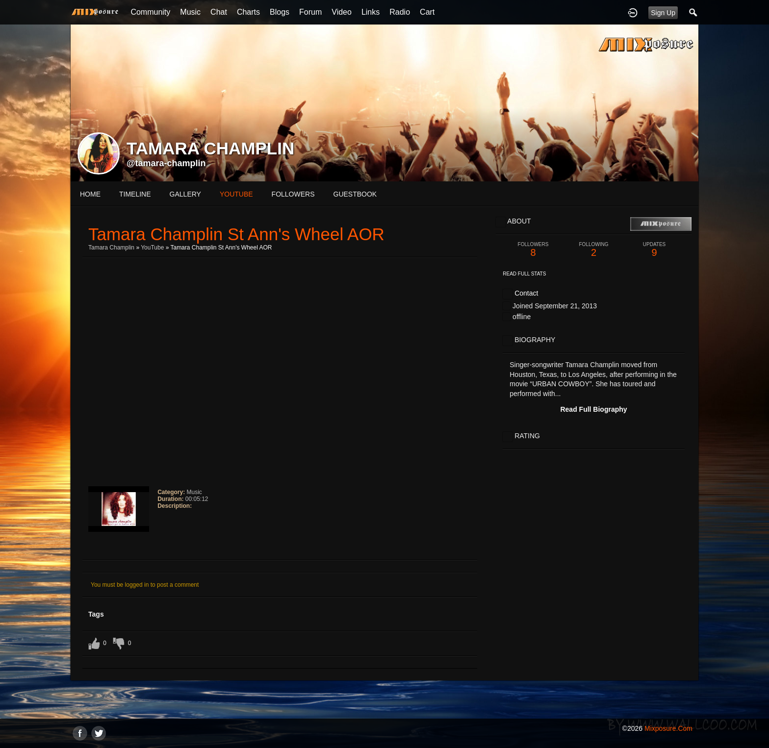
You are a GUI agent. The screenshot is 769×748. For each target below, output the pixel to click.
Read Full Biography (593, 409)
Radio (399, 12)
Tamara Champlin (111, 247)
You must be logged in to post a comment (145, 584)
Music (190, 12)
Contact (526, 293)
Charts (248, 12)
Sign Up (663, 13)
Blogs (279, 12)
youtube (236, 194)
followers (293, 194)
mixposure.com (668, 728)
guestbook (355, 194)
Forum (310, 12)
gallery (185, 194)
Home (90, 194)
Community (150, 12)
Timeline (135, 194)
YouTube (152, 247)
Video (342, 12)
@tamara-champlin (166, 163)
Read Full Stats (524, 273)
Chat (218, 12)
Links (370, 12)
